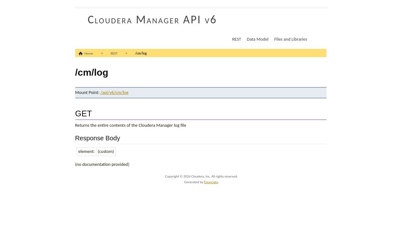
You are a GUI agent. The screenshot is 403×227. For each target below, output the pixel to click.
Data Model (257, 39)
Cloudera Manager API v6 (152, 19)
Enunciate (211, 182)
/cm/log (141, 53)
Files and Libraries (290, 39)
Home (89, 53)
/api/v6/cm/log (115, 92)
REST (236, 39)
